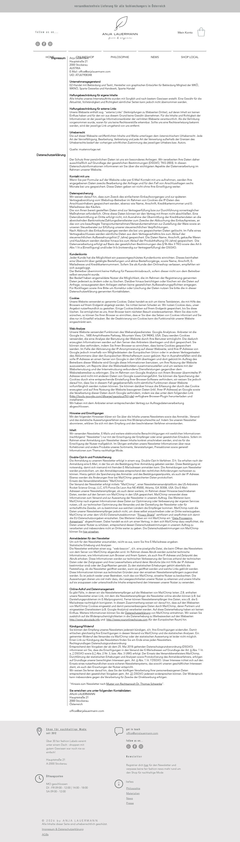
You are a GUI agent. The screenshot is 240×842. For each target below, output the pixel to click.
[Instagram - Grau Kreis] (50, 44)
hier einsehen (91, 531)
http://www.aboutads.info (85, 619)
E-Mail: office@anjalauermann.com (90, 71)
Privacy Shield (146, 514)
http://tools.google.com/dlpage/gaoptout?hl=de (101, 396)
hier (146, 765)
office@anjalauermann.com (87, 711)
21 (131, 673)
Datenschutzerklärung (137, 612)
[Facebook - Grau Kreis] (44, 44)
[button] (201, 32)
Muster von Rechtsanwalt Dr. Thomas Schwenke (134, 683)
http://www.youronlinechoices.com (127, 619)
